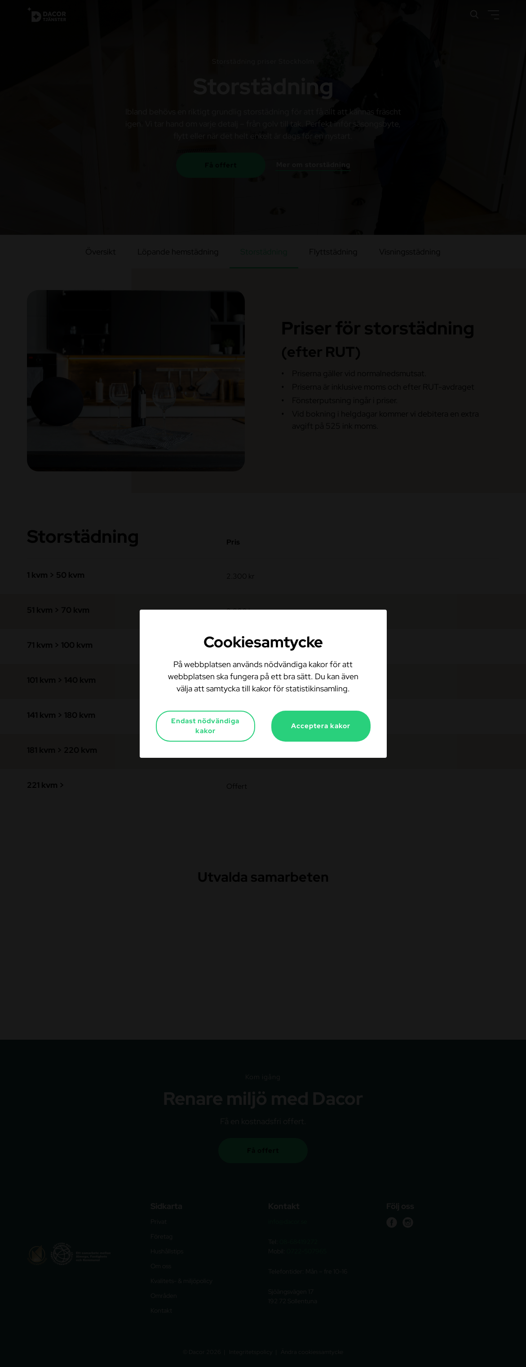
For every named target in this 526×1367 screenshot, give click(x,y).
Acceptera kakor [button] (320, 725)
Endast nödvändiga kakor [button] (205, 726)
